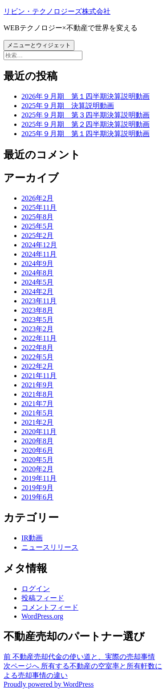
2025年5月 (37, 226)
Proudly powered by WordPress (49, 684)
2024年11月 (39, 254)
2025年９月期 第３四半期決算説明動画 (85, 115)
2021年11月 (39, 375)
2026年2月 (37, 198)
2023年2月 (37, 329)
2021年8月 (37, 394)
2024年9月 (37, 263)
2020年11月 (39, 431)
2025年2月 (37, 235)
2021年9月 (37, 385)
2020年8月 (37, 441)
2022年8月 (37, 347)
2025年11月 (39, 207)
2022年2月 (37, 366)
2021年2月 (37, 422)
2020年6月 (37, 450)
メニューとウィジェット (39, 45)
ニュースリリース (49, 547)
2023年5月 (37, 319)
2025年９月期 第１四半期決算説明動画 (85, 133)
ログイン (35, 588)
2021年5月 (37, 413)
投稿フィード (42, 598)
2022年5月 (37, 357)
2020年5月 (37, 459)
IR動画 (32, 538)
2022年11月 (39, 338)
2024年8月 (37, 273)
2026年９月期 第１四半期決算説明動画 (85, 96)
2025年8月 (37, 217)
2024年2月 (37, 291)
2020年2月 (37, 469)
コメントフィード (49, 607)
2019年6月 (37, 497)
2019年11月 (39, 478)
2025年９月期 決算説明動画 (67, 105)
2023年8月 (37, 310)
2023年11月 (39, 301)
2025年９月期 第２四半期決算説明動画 (85, 124)
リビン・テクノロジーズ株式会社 (57, 11)
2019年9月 (37, 487)
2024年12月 (39, 245)
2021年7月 (37, 403)
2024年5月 (37, 282)
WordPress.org (42, 616)
